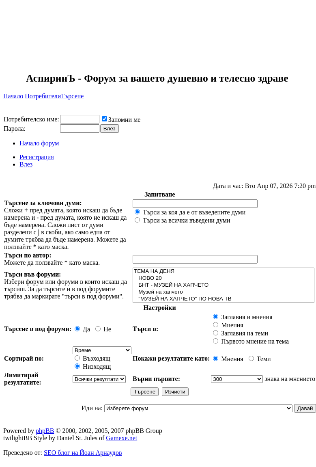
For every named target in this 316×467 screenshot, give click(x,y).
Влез (25, 164)
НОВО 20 (223, 278)
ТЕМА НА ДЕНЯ (223, 271)
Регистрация (36, 157)
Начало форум (39, 143)
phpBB (45, 430)
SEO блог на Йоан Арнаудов (83, 452)
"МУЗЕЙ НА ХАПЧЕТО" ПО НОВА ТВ (223, 299)
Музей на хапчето (223, 292)
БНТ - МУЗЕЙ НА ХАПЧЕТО (223, 285)
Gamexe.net (121, 438)
